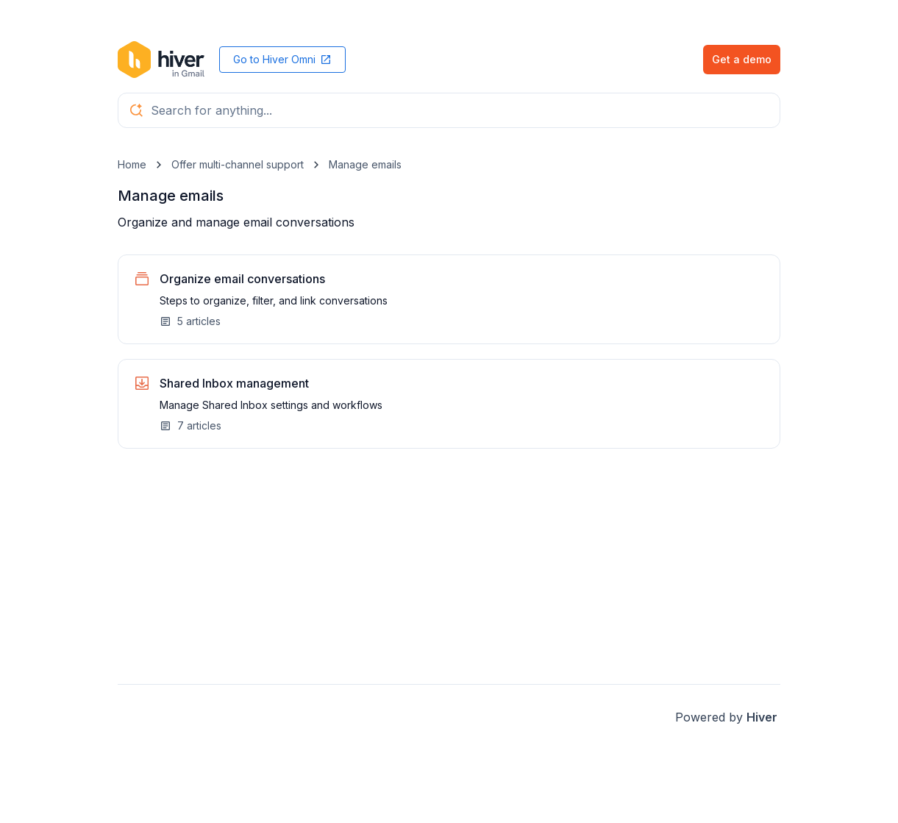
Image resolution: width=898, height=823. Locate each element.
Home (132, 164)
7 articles (190, 425)
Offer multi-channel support (237, 164)
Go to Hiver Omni (282, 59)
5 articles (190, 321)
